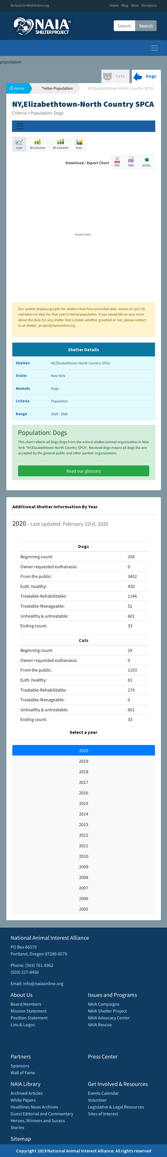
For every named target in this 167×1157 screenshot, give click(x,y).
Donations (149, 5)
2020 (83, 750)
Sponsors (20, 1065)
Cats (114, 76)
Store (135, 5)
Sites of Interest (103, 1113)
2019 (83, 761)
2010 (83, 856)
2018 (83, 771)
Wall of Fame (23, 1072)
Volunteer (97, 1100)
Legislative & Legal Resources (116, 1107)
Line (19, 144)
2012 (83, 835)
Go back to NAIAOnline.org (30, 5)
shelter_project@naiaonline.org (50, 325)
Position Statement (29, 1018)
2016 (83, 793)
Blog (124, 5)
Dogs (144, 76)
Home (114, 5)
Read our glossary (83, 471)
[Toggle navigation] (154, 48)
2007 (83, 888)
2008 (83, 877)
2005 (83, 909)
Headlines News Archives (34, 1107)
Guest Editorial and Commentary (42, 1113)
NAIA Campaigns (103, 1004)
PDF (117, 161)
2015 (83, 803)
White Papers (23, 1100)
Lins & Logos (23, 1024)
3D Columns (60, 144)
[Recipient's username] (124, 25)
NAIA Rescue (100, 1024)
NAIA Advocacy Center (109, 1018)
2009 (83, 866)
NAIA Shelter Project (107, 1011)
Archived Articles (27, 1093)
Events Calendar (103, 1093)
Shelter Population (56, 88)
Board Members (26, 1004)
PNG (131, 161)
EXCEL (147, 161)
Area (79, 144)
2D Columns (38, 144)
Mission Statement (28, 1011)
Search (146, 26)
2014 (83, 814)
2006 (83, 898)
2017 (83, 782)
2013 (83, 824)
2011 (83, 845)
